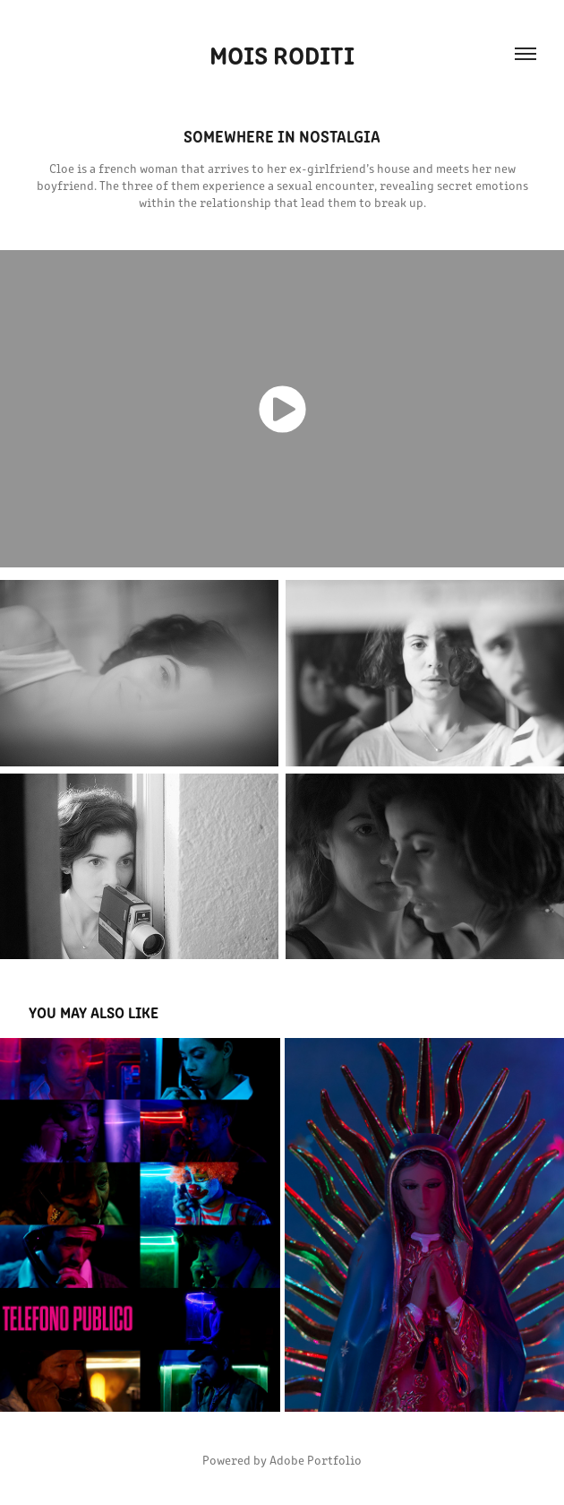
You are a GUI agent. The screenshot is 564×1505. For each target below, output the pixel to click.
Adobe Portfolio (315, 1459)
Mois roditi (282, 54)
